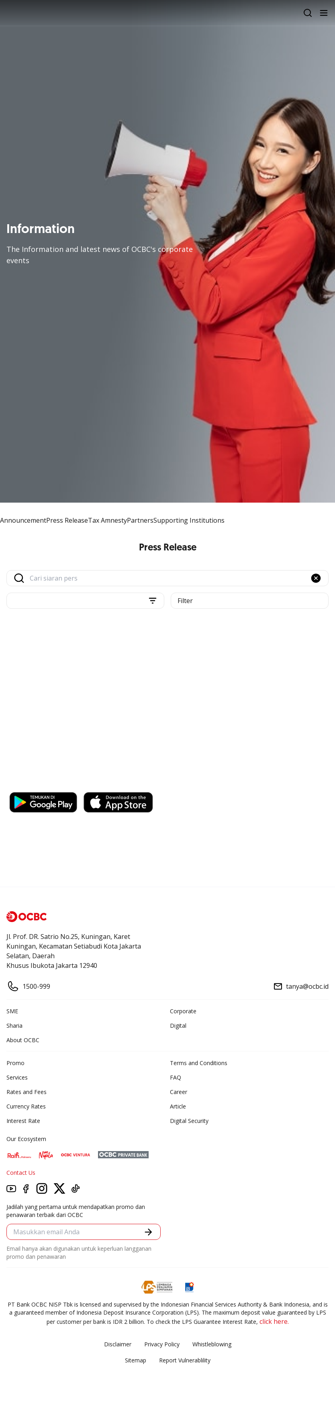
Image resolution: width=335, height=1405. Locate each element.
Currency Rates (26, 1106)
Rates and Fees (26, 1092)
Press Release (67, 520)
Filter (185, 600)
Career (178, 1092)
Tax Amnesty (107, 520)
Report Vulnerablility (184, 1360)
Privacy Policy (162, 1344)
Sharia (14, 1025)
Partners (140, 520)
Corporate (183, 1011)
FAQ (175, 1077)
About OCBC (22, 1040)
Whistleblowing (211, 1344)
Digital (178, 1025)
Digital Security (189, 1121)
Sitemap (135, 1360)
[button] (316, 578)
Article (178, 1106)
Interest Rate (23, 1121)
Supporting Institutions (189, 520)
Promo (15, 1063)
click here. (274, 1321)
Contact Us (20, 1172)
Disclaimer (117, 1344)
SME (12, 1011)
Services (17, 1077)
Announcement (23, 520)
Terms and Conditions (198, 1063)
